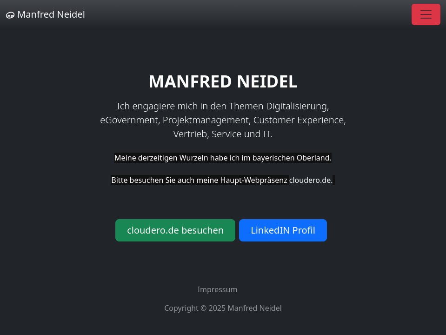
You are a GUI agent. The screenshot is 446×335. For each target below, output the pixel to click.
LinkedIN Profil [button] (283, 230)
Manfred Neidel (45, 14)
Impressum (218, 289)
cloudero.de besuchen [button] (175, 230)
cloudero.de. (311, 180)
